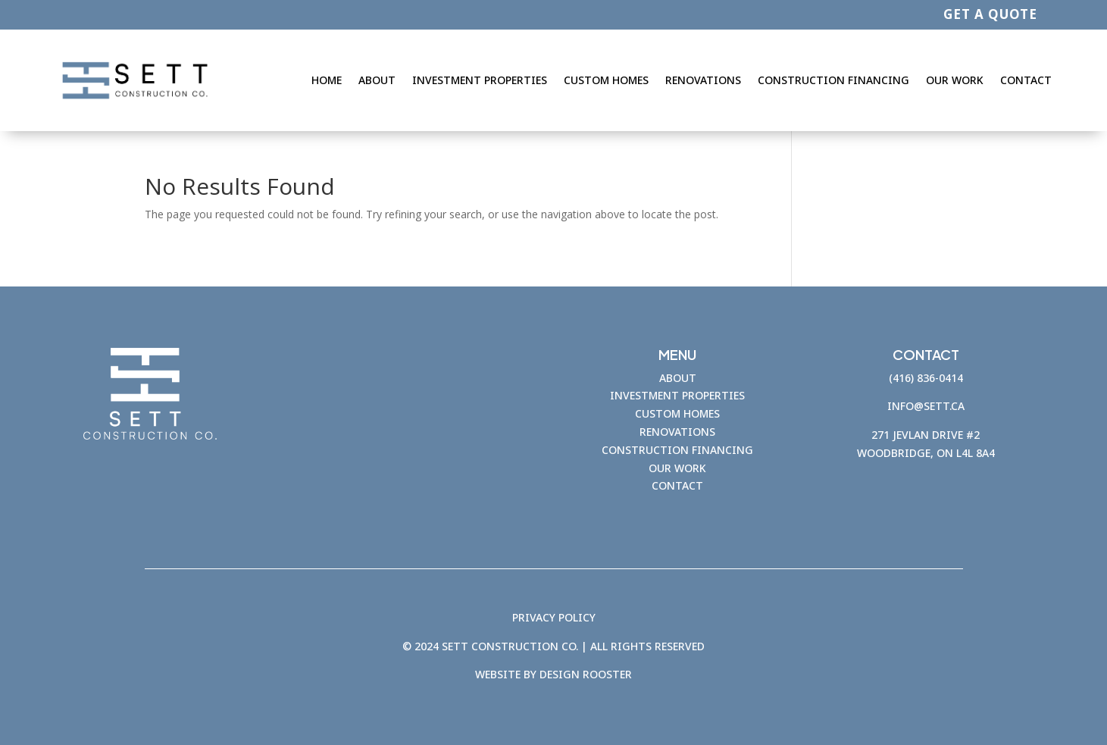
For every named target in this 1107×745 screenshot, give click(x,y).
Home (326, 80)
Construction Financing (833, 80)
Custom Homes (606, 80)
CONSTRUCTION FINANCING (677, 450)
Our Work (954, 80)
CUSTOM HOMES (677, 413)
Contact (1026, 80)
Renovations (703, 80)
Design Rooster (585, 675)
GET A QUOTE (990, 14)
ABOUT (677, 378)
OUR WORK (677, 468)
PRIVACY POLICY (554, 617)
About (377, 80)
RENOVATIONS (677, 431)
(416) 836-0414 (926, 378)
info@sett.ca (926, 406)
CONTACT (677, 485)
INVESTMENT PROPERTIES (677, 395)
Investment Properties (479, 80)
